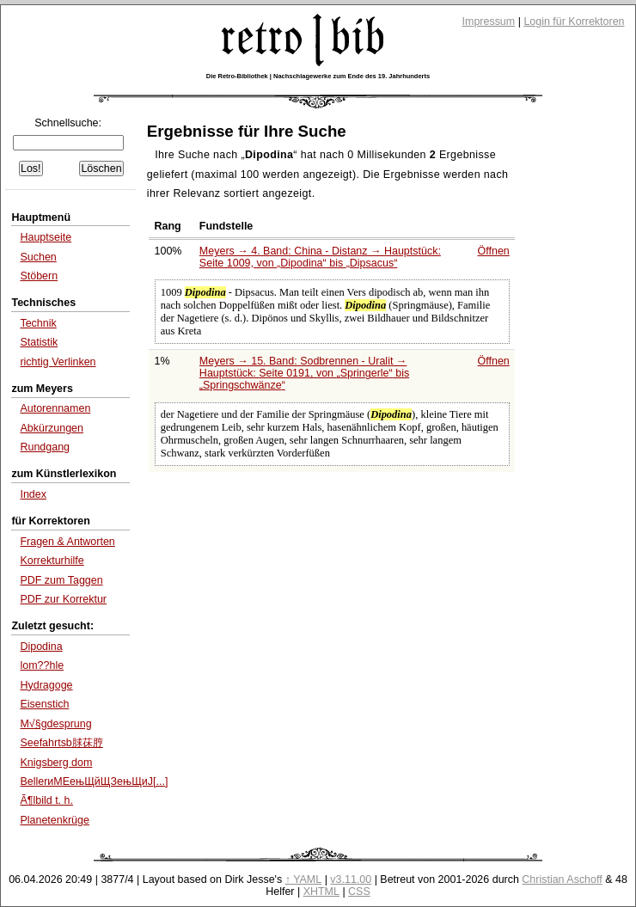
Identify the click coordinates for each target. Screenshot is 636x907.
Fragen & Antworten (67, 542)
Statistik (39, 342)
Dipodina (41, 646)
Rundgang (45, 447)
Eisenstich (44, 704)
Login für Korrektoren (573, 21)
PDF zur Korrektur (63, 599)
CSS (359, 892)
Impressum (489, 21)
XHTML (321, 892)
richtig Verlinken (57, 362)
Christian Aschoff (562, 879)
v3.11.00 (350, 879)
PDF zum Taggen (61, 580)
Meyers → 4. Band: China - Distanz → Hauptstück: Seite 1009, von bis (320, 257)
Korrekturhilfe (51, 561)
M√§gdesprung (55, 724)
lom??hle (42, 665)
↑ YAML (303, 879)
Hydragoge (46, 685)
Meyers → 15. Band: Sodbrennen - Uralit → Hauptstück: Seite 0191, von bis (304, 373)
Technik (38, 323)
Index (33, 494)
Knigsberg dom (56, 763)
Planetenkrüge (54, 820)
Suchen (38, 257)
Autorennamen (55, 408)
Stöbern (39, 276)
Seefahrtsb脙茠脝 (61, 743)
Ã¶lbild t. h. (46, 800)
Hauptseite (45, 237)
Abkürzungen (51, 428)
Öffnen (494, 251)
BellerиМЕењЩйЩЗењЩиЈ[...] (94, 781)
